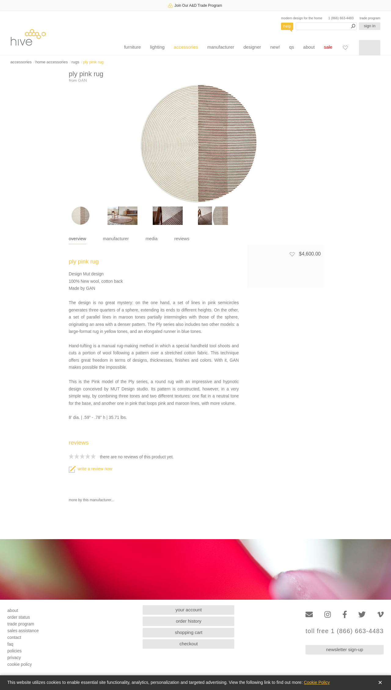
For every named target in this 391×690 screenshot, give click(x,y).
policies (14, 650)
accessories (186, 47)
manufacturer (220, 47)
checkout (188, 643)
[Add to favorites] (292, 254)
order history (188, 621)
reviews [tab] (181, 238)
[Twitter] (362, 614)
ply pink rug (93, 62)
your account (189, 609)
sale (328, 47)
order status (18, 617)
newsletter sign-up (344, 649)
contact (14, 637)
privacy (14, 657)
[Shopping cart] (369, 47)
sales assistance (23, 630)
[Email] (309, 614)
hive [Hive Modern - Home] (28, 37)
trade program (370, 18)
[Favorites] (345, 47)
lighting (157, 47)
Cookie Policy (317, 682)
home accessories (51, 62)
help (287, 26)
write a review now (90, 469)
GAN (82, 80)
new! (275, 47)
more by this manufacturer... (91, 500)
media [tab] (152, 238)
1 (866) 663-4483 (341, 18)
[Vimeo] (380, 614)
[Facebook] (344, 614)
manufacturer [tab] (116, 238)
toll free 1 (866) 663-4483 (344, 631)
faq (10, 644)
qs (291, 47)
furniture (132, 47)
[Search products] (326, 26)
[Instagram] (327, 614)
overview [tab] (77, 238)
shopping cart (188, 632)
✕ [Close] (380, 682)
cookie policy (19, 664)
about (309, 47)
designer (252, 47)
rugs (75, 62)
